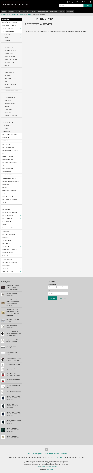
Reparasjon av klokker (8, 228)
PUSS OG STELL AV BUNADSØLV (48, 11)
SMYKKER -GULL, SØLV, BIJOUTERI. (9, 235)
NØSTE (6, 69)
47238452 (60, 457)
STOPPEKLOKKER (7, 253)
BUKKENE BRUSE (9, 53)
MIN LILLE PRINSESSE (10, 44)
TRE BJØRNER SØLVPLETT (11, 94)
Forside (4, 11)
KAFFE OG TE (7, 125)
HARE (6, 81)
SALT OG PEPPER (8, 122)
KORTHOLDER (6, 209)
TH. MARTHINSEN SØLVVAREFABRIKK (8, 30)
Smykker (5, 128)
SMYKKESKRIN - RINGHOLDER (7, 242)
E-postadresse (52, 284)
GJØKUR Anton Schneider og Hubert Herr (10, 183)
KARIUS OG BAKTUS (10, 56)
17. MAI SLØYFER (7, 196)
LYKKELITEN (8, 40)
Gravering (5, 187)
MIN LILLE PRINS (9, 47)
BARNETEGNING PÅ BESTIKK (10, 105)
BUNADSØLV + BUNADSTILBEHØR (8, 145)
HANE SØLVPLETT (9, 100)
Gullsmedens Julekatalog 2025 (9, 192)
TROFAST (7, 66)
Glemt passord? (64, 298)
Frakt (28, 454)
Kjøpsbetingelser (37, 454)
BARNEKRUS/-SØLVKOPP (9, 134)
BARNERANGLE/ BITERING (11, 59)
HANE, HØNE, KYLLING (10, 78)
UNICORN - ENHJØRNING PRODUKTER (9, 264)
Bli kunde (11, 11)
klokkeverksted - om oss (29, 11)
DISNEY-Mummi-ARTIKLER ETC (10, 152)
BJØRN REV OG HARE (10, 50)
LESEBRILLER (6, 221)
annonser (18, 11)
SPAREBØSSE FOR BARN (9, 249)
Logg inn (62, 11)
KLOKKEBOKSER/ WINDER (10, 212)
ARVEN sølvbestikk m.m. (9, 25)
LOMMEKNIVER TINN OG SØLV (9, 201)
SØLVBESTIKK (7, 34)
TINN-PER (5, 256)
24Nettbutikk (50, 469)
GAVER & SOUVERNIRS (9, 178)
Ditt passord (51, 291)
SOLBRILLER (6, 231)
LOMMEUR (5, 206)
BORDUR (5, 141)
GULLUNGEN (8, 75)
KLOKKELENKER (7, 218)
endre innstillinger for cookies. (49, 466)
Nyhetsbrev (64, 454)
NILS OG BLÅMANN (9, 62)
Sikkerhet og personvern (51, 454)
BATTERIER (5, 138)
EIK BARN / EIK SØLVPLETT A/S (10, 164)
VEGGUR (5, 268)
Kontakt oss (70, 11)
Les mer (38, 466)
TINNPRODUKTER (7, 259)
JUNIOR (5, 37)
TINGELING (7, 87)
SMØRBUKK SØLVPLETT (11, 116)
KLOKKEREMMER (7, 215)
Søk (87, 5)
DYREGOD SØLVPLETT (10, 97)
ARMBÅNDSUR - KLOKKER (10, 22)
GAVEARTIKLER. (7, 175)
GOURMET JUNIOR (9, 72)
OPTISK (4, 224)
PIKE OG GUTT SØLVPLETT (11, 91)
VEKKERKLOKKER (7, 271)
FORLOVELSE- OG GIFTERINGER (7, 170)
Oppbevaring (6, 131)
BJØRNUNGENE (9, 109)
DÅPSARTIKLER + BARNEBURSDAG (7, 158)
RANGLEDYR (8, 112)
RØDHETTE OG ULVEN (10, 84)
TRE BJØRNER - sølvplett (11, 119)
